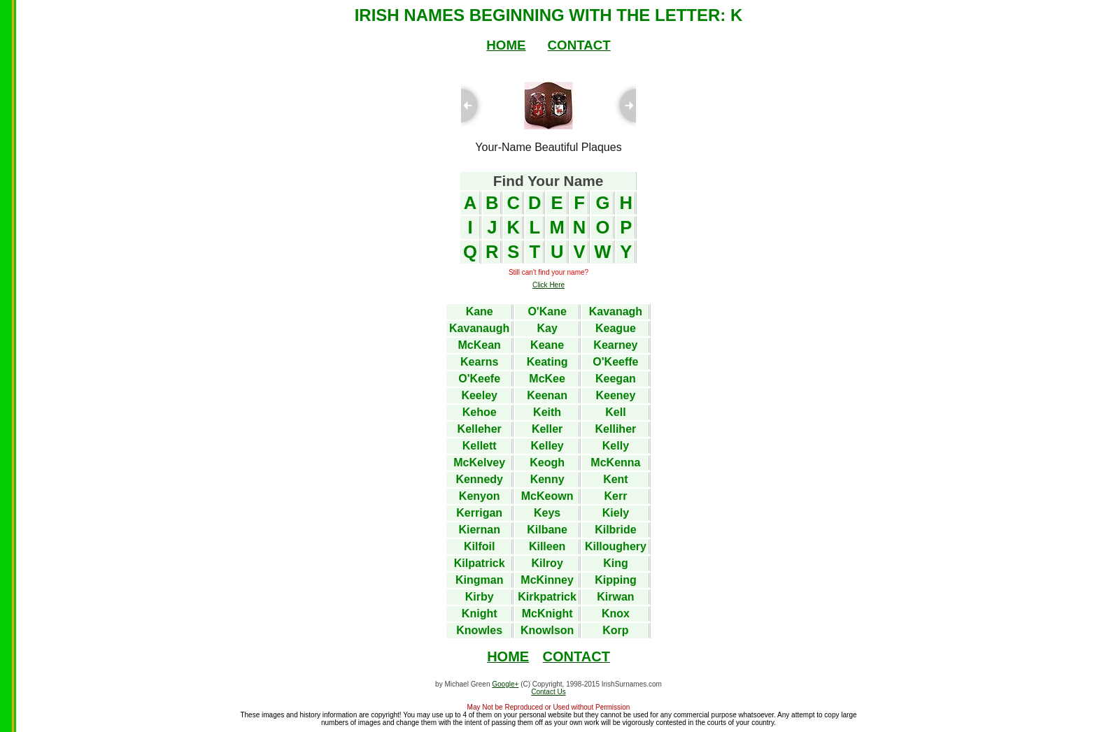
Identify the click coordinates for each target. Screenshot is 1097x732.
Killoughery (615, 546)
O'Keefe (479, 379)
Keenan (547, 395)
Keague (615, 328)
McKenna (615, 462)
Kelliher (616, 429)
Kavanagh (615, 311)
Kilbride (616, 530)
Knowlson (547, 630)
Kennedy (479, 479)
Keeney (615, 395)
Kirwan (615, 597)
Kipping (616, 580)
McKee (547, 379)
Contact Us (548, 692)
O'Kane (547, 311)
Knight (479, 613)
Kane (479, 311)
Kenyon (479, 496)
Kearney (615, 345)
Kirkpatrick (547, 597)
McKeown (547, 496)
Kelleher (480, 429)
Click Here (548, 285)
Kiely (615, 513)
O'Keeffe (615, 362)
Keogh (547, 462)
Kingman (479, 580)
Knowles (479, 630)
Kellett (479, 446)
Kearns (479, 362)
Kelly (615, 446)
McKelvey (479, 462)
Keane (547, 345)
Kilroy (546, 563)
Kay (547, 328)
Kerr (615, 496)
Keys (547, 513)
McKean (479, 345)
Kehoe (479, 412)
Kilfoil (479, 546)
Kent (615, 479)
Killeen (547, 546)
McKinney (547, 580)
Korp (615, 630)
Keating (547, 362)
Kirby (479, 597)
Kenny (547, 479)
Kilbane (547, 530)
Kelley (547, 446)
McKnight (547, 613)
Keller (547, 429)
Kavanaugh (479, 328)
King (615, 563)
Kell (615, 412)
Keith (547, 412)
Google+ (505, 684)
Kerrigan (479, 513)
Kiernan (479, 530)
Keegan (615, 379)
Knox (616, 613)
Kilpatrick (479, 563)
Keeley (479, 395)
